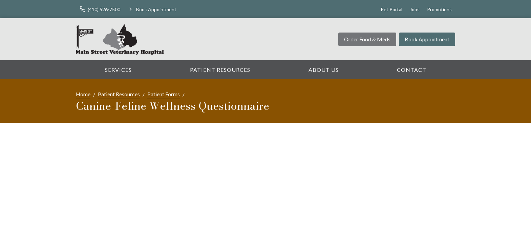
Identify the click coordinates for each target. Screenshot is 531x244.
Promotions (439, 9)
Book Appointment (427, 39)
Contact (411, 69)
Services (118, 69)
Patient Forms (163, 94)
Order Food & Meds (367, 39)
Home (83, 94)
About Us (324, 69)
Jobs (415, 9)
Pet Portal (391, 9)
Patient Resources (220, 69)
